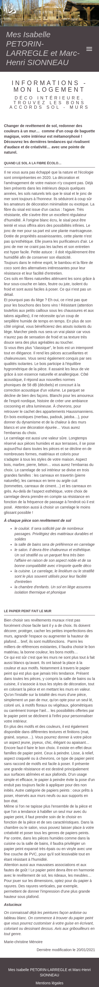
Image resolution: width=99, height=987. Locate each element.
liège (40, 300)
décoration (66, 177)
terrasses (69, 443)
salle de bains (74, 679)
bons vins (50, 305)
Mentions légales (49, 983)
